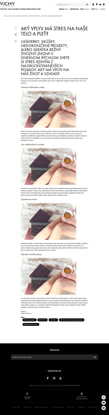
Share (16, 28)
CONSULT (85, 9)
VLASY (9, 9)
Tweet (16, 34)
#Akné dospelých (29, 320)
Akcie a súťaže (16, 407)
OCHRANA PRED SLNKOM (27, 9)
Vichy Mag (12, 16)
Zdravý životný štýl (22, 16)
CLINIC (64, 9)
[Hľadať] (87, 4)
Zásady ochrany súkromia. (41, 407)
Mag (95, 9)
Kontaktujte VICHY (27, 396)
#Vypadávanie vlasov (31, 324)
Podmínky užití (27, 407)
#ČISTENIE (42, 320)
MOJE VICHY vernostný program (81, 396)
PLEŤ (1, 9)
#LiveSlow (53, 320)
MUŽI (39, 9)
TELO (5, 9)
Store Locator (70, 407)
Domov (6, 16)
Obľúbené (16, 41)
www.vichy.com (93, 407)
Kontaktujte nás (81, 407)
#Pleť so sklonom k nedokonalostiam (72, 320)
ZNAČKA (102, 9)
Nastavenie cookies (57, 407)
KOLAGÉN (15, 9)
